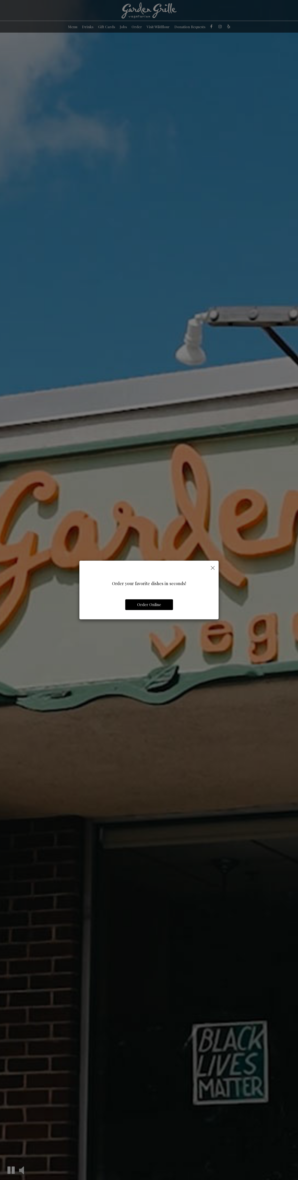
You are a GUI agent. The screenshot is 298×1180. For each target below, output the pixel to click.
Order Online (149, 604)
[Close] (212, 568)
